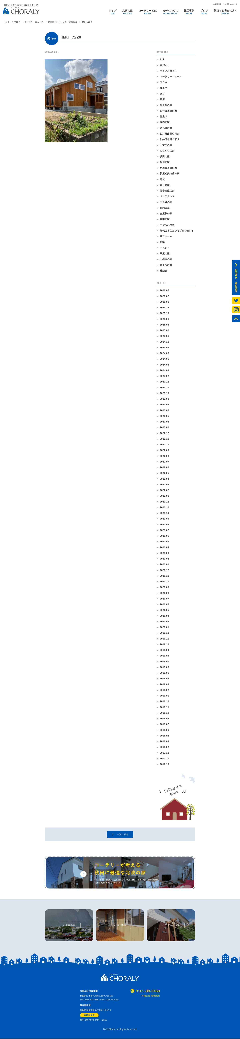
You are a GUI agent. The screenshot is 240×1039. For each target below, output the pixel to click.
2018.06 (164, 730)
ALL (162, 59)
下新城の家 (166, 202)
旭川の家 (165, 162)
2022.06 (164, 467)
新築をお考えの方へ (225, 10)
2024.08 (164, 353)
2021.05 (164, 541)
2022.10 (164, 444)
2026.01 (164, 301)
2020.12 (164, 570)
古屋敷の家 (166, 213)
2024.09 (164, 347)
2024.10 (164, 341)
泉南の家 (165, 219)
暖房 (162, 99)
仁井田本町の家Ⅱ (169, 139)
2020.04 (164, 615)
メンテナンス (167, 196)
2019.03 (164, 684)
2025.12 (164, 307)
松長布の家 (166, 105)
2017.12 (164, 753)
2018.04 (164, 735)
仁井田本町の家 (168, 111)
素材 (162, 93)
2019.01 (164, 695)
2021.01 (164, 564)
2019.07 (164, 661)
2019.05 (164, 673)
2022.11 (164, 439)
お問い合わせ (231, 4)
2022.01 (164, 495)
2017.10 (164, 764)
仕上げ (163, 116)
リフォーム (166, 236)
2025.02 (164, 330)
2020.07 (164, 598)
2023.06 (164, 410)
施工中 (163, 88)
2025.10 (164, 313)
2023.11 (164, 387)
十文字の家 (166, 145)
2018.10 (164, 713)
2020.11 (164, 575)
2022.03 (164, 484)
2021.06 (164, 535)
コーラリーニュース (171, 76)
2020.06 (164, 604)
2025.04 (164, 324)
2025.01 (164, 336)
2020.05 (164, 610)
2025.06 (164, 319)
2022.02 (164, 490)
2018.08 (164, 718)
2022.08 (164, 456)
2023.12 (164, 381)
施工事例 (189, 10)
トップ (112, 10)
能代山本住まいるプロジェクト (177, 230)
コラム (163, 82)
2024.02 (164, 376)
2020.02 (164, 621)
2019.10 (164, 644)
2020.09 (164, 587)
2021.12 (164, 501)
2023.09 (164, 399)
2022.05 (164, 473)
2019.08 (164, 655)
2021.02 (164, 558)
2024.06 (164, 359)
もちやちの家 (167, 150)
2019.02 (164, 690)
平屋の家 (165, 253)
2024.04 (164, 364)
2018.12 (164, 701)
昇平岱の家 (166, 265)
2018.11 (164, 707)
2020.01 (164, 627)
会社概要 (217, 4)
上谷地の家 (166, 259)
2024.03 (164, 370)
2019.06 (164, 667)
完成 (162, 179)
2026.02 (164, 296)
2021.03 (164, 553)
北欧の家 (127, 10)
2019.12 (164, 633)
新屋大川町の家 (168, 167)
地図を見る (89, 1015)
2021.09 (164, 518)
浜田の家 (165, 156)
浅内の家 (165, 122)
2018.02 (164, 747)
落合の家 (165, 185)
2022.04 (164, 479)
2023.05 (164, 416)
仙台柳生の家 (167, 190)
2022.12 (164, 433)
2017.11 (164, 758)
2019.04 (164, 678)
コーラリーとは (147, 10)
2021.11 (164, 507)
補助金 (163, 270)
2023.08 (164, 404)
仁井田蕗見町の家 (169, 133)
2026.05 (164, 290)
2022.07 (164, 461)
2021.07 (164, 530)
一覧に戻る (122, 834)
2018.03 (164, 741)
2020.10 (164, 581)
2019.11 (164, 638)
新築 (162, 242)
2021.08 (164, 524)
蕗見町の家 (166, 127)
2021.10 (164, 513)
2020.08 (164, 593)
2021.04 (164, 547)
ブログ (204, 10)
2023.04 (164, 421)
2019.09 (164, 650)
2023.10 (164, 393)
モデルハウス (170, 10)
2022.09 (164, 450)
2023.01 (164, 427)
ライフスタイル (168, 71)
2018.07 (164, 724)
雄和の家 (165, 207)
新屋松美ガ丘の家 (169, 173)
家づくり (165, 65)
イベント (165, 247)
